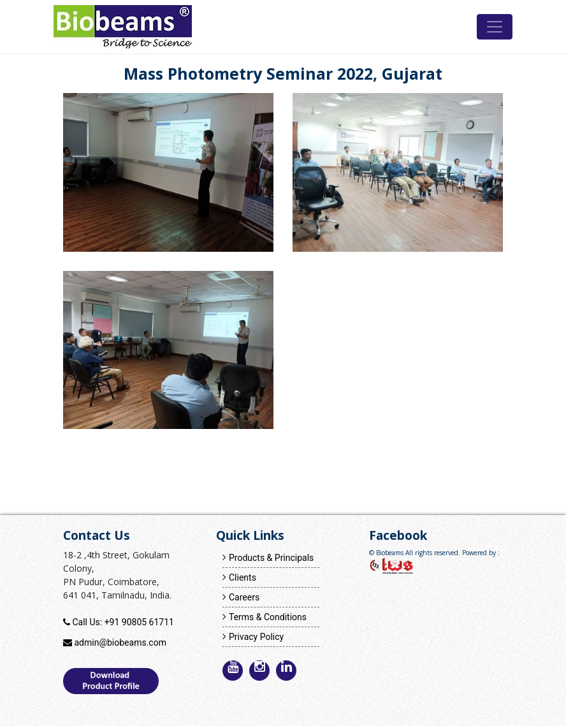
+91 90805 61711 (139, 622)
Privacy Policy (256, 637)
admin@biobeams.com (120, 642)
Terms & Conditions (268, 617)
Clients (242, 577)
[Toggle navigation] (494, 27)
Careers (244, 597)
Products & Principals (271, 558)
